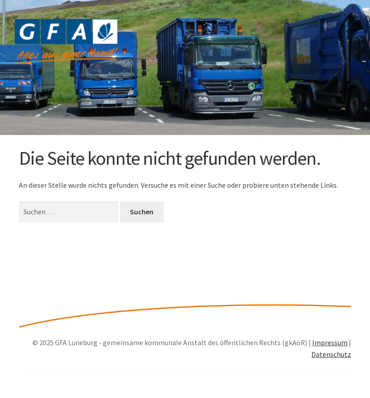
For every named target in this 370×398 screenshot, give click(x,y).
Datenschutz (331, 354)
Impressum (329, 342)
